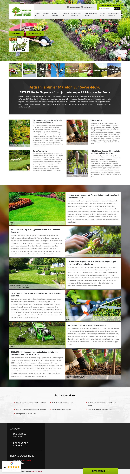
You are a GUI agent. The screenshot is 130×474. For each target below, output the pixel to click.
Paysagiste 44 (46, 14)
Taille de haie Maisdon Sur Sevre (62, 403)
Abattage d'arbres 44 (55, 14)
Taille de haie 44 (102, 14)
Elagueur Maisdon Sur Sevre (61, 410)
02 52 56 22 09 (75, 7)
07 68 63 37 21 (89, 7)
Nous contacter (35, 33)
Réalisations (16, 33)
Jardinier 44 (37, 14)
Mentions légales (36, 471)
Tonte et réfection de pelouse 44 (91, 14)
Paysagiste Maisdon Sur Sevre (26, 414)
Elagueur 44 (66, 14)
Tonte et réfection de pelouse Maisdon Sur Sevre (102, 404)
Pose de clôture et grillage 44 (113, 14)
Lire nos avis (11, 470)
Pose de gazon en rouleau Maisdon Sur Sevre (31, 410)
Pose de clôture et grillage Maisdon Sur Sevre (31, 403)
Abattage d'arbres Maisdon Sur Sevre (100, 410)
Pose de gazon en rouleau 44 (76, 14)
